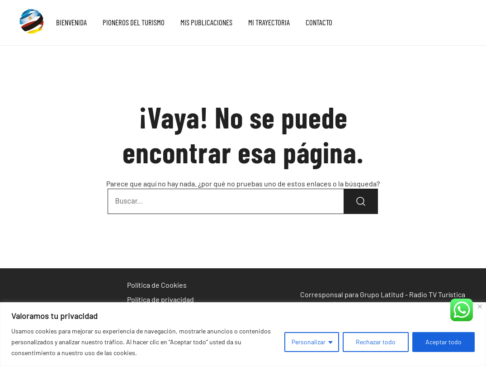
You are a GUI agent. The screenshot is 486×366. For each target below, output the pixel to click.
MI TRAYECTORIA (269, 22)
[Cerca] (480, 306)
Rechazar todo (376, 342)
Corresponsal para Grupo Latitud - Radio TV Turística (382, 294)
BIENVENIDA (71, 22)
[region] (243, 334)
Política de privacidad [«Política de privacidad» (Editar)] (160, 299)
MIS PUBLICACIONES (206, 22)
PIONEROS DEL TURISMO (134, 22)
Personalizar (309, 342)
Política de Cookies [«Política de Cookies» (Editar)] (157, 284)
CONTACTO (319, 22)
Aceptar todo (443, 342)
